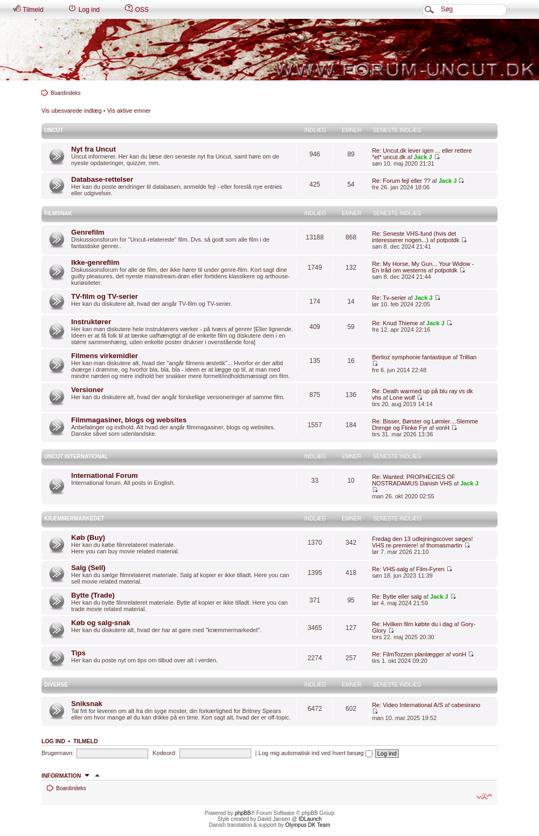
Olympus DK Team (307, 825)
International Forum (104, 475)
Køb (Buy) (88, 537)
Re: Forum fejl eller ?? (401, 180)
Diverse (56, 685)
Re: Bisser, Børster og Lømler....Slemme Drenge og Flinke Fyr (425, 424)
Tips (78, 653)
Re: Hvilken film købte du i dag (412, 624)
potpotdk (448, 240)
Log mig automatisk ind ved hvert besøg (315, 753)
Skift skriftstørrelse (484, 796)
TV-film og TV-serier (104, 296)
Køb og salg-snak (100, 623)
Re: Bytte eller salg (396, 596)
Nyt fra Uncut (93, 149)
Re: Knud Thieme (395, 323)
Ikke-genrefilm (95, 262)
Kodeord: (165, 753)
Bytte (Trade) (93, 595)
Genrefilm (88, 232)
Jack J (423, 157)
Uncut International (76, 457)
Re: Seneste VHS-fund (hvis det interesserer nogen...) (414, 236)
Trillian (467, 357)
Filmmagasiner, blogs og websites (128, 420)
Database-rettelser (102, 179)
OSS (137, 8)
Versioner (87, 390)
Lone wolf (402, 397)
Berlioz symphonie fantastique (411, 357)
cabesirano (465, 705)
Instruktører (91, 322)
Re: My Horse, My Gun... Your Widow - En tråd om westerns (423, 267)
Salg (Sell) (88, 568)
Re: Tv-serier (389, 297)
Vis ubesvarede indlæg (72, 110)
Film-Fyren (430, 569)
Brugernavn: (58, 753)
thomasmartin (444, 545)
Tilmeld (27, 8)
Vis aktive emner (129, 110)
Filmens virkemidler (104, 356)
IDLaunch (310, 819)
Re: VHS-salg (390, 569)
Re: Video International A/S (407, 705)
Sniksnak (86, 704)
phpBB (242, 813)
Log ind (84, 8)
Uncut (53, 130)
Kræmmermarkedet (74, 519)
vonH (443, 427)
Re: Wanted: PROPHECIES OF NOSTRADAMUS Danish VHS (413, 480)
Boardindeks (66, 93)
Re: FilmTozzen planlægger (408, 654)
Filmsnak (58, 213)
